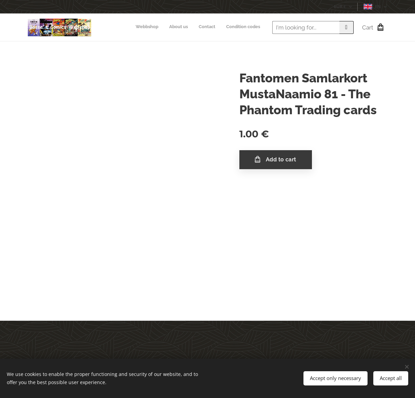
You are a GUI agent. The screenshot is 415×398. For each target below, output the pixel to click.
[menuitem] (229, 27)
